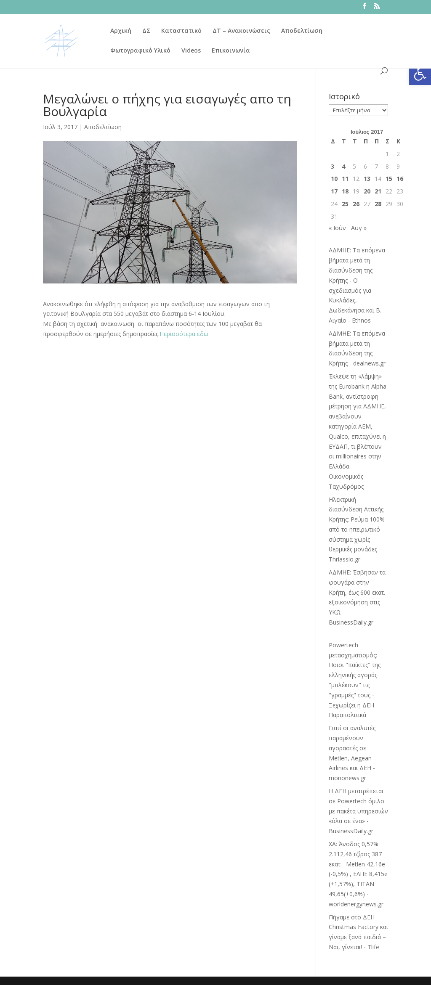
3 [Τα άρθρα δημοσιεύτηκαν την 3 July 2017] (332, 166)
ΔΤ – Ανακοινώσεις (241, 31)
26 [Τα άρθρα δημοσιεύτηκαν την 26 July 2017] (356, 204)
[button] (420, 74)
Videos (191, 51)
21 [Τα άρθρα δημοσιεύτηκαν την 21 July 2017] (378, 191)
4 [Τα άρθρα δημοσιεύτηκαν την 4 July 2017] (343, 166)
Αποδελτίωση (301, 31)
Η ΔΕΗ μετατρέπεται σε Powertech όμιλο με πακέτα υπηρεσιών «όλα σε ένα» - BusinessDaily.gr (358, 811)
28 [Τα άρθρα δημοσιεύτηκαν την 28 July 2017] (378, 204)
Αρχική (120, 31)
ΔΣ (146, 31)
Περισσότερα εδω (184, 334)
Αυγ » (359, 228)
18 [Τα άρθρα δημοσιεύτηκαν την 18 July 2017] (345, 191)
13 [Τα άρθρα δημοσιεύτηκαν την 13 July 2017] (367, 179)
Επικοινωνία (231, 51)
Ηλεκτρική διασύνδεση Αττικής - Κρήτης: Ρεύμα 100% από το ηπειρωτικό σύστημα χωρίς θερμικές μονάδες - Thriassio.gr (358, 529)
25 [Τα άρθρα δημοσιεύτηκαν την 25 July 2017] (345, 204)
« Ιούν (337, 228)
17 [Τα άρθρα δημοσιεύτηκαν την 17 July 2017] (334, 191)
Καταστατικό (181, 31)
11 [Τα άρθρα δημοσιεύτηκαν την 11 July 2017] (345, 179)
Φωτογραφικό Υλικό (140, 51)
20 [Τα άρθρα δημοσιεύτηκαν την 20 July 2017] (367, 191)
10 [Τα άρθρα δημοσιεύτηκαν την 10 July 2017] (334, 179)
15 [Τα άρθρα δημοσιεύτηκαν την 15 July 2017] (389, 179)
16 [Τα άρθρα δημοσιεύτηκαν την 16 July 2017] (399, 179)
